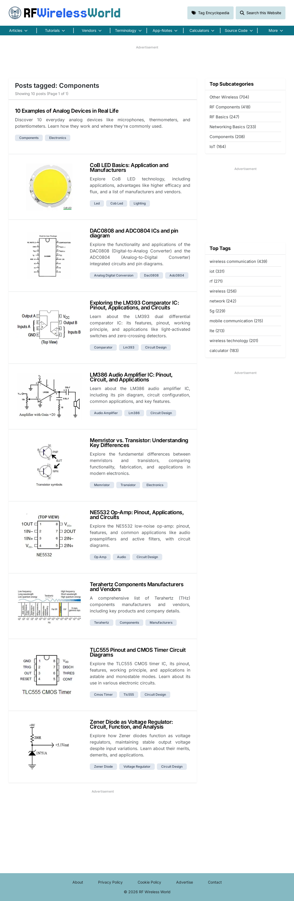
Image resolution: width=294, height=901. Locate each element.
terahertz (101, 622)
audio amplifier (106, 413)
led (97, 203)
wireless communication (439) (238, 261)
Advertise (184, 882)
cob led (116, 203)
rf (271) (216, 281)
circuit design (156, 347)
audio (121, 557)
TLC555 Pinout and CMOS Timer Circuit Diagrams (137, 652)
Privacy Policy (110, 882)
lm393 (128, 347)
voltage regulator (136, 766)
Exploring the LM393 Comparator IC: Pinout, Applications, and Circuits (134, 305)
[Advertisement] (147, 62)
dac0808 (151, 275)
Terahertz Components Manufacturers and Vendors (136, 586)
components (28, 138)
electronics (57, 138)
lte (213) (217, 330)
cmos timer (103, 694)
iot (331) (217, 271)
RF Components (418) (230, 106)
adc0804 (176, 275)
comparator (103, 347)
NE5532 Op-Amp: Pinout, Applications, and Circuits (137, 514)
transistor (128, 485)
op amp (100, 557)
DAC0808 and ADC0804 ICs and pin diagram (134, 233)
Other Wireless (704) (229, 97)
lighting (140, 203)
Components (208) (227, 136)
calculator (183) (224, 350)
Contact (215, 882)
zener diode (103, 766)
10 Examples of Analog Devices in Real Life (66, 111)
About (77, 882)
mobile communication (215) (236, 320)
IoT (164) (218, 146)
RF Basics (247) (224, 116)
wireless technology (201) (234, 340)
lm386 (134, 413)
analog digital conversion (113, 275)
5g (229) (217, 310)
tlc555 (128, 694)
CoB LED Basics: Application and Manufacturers (129, 167)
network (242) (223, 301)
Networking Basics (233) (233, 126)
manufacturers (161, 622)
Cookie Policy (149, 882)
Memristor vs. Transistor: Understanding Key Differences (139, 442)
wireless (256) (223, 291)
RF (65, 13)
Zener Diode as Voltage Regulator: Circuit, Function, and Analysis (131, 724)
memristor (102, 485)
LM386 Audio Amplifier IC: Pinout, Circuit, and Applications (131, 377)
